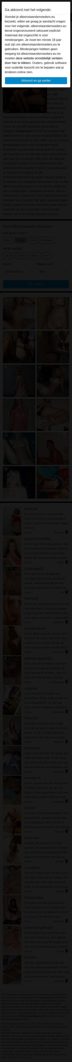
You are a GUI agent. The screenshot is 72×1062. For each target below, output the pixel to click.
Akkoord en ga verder (36, 80)
